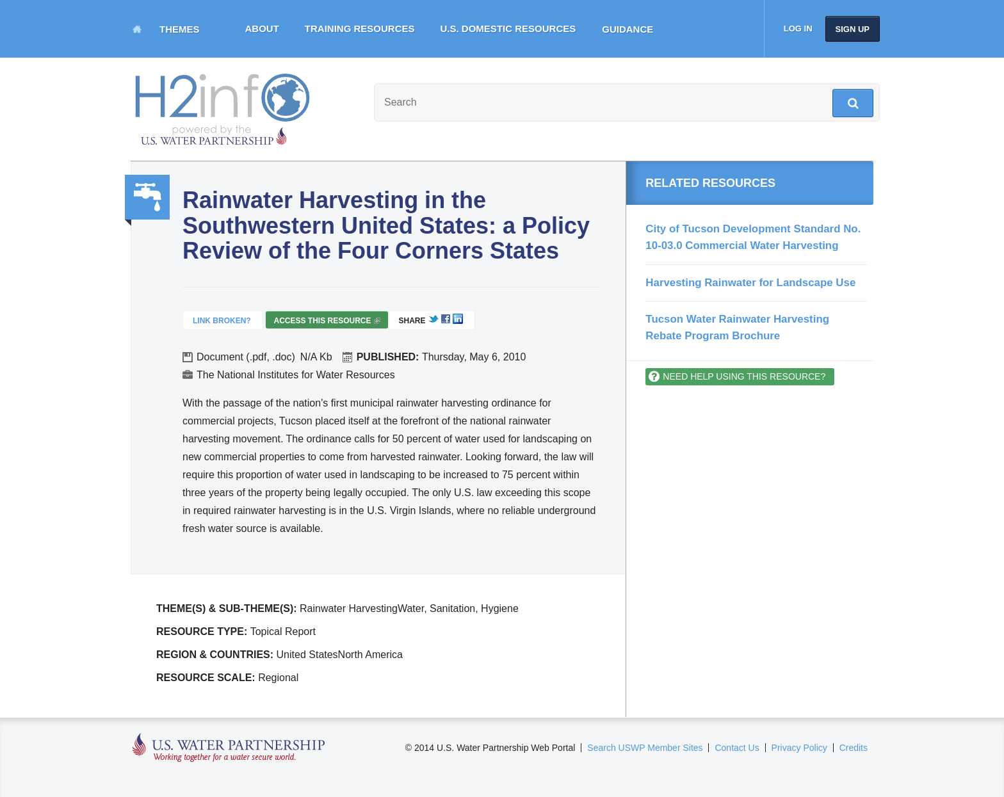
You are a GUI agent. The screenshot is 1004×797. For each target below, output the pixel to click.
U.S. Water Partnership (229, 748)
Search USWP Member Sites (644, 748)
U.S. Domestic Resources (508, 28)
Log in (798, 28)
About (262, 28)
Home (137, 29)
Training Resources (360, 28)
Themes (179, 29)
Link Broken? (222, 320)
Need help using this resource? (744, 376)
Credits (853, 748)
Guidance (627, 29)
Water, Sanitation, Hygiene (147, 197)
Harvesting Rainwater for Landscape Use (750, 283)
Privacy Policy (799, 748)
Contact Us (737, 748)
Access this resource (326, 322)
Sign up (853, 29)
